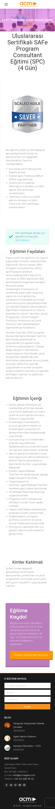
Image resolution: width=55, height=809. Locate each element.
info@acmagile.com (24, 775)
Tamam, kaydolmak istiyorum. (31, 655)
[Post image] (7, 725)
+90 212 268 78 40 (24, 778)
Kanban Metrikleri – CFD (27, 746)
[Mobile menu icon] (6, 4)
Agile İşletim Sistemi (24, 736)
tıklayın (25, 240)
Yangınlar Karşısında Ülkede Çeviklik (28, 725)
